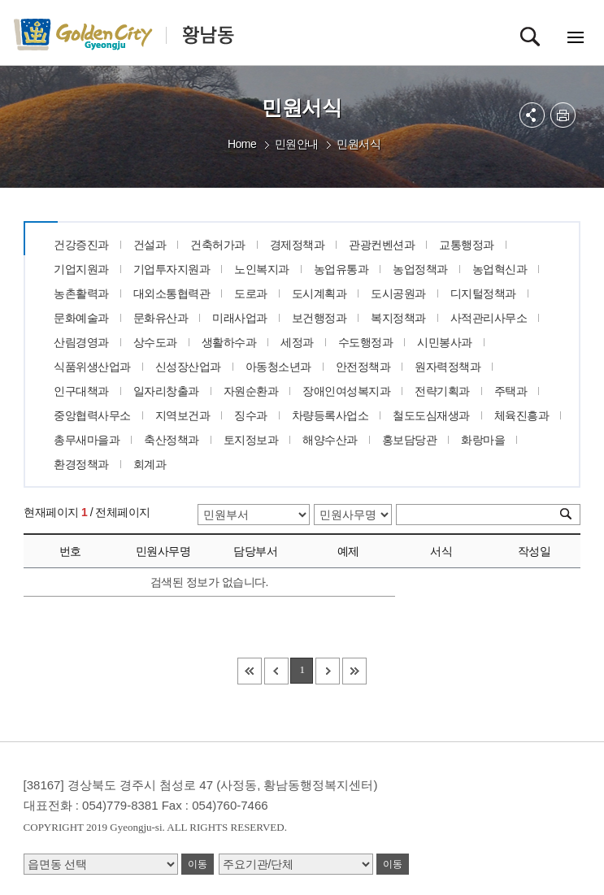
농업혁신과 (500, 269)
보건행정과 (319, 317)
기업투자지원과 (172, 269)
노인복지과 (261, 269)
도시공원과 (398, 293)
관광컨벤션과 (382, 244)
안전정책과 (363, 366)
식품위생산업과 (92, 366)
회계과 (150, 464)
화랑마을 (483, 439)
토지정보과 (251, 439)
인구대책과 (81, 391)
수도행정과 (365, 342)
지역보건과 (183, 415)
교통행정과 (466, 244)
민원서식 (358, 143)
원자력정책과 (447, 366)
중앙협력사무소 (92, 415)
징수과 (250, 415)
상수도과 (155, 342)
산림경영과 (81, 342)
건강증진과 (81, 244)
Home (242, 143)
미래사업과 (239, 317)
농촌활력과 (81, 293)
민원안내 (297, 143)
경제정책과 (297, 244)
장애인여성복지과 (346, 391)
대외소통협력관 (172, 293)
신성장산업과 (188, 366)
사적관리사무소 (489, 317)
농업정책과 (420, 269)
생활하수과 (229, 342)
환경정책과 (81, 464)
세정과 (297, 342)
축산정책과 (171, 439)
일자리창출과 (166, 391)
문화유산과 (161, 317)
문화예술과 (81, 317)
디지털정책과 (483, 293)
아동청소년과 (278, 366)
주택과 (511, 391)
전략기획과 (442, 391)
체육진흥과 (522, 415)
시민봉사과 (444, 342)
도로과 (250, 293)
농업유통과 (341, 269)
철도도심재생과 (431, 415)
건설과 (150, 244)
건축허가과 (218, 244)
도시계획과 (319, 293)
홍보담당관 (409, 439)
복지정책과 (398, 317)
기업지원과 (81, 269)
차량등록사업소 (330, 415)
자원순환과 (251, 391)
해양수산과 (330, 439)
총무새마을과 (86, 439)
